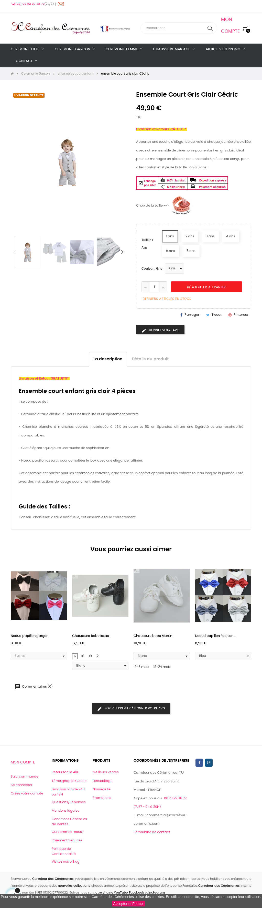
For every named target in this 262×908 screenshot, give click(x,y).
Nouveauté (102, 789)
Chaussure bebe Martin (153, 636)
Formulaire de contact (152, 832)
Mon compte (23, 762)
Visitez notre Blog (66, 861)
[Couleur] (174, 268)
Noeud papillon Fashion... (215, 636)
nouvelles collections (74, 885)
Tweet (217, 315)
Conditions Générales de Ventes (69, 822)
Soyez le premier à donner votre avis (131, 708)
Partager (191, 315)
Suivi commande (24, 776)
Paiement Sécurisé (67, 840)
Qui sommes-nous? (68, 832)
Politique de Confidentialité (64, 851)
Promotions (102, 798)
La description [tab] (108, 359)
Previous (14, 252)
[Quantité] (154, 287)
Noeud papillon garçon (29, 636)
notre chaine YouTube (110, 892)
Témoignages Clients (69, 781)
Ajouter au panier (206, 287)
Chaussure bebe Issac (90, 636)
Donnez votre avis (160, 330)
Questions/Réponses (69, 802)
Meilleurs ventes (106, 772)
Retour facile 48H (65, 772)
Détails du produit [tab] (150, 359)
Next (122, 252)
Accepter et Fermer (128, 904)
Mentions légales (65, 810)
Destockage (103, 781)
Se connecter (21, 785)
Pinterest (241, 315)
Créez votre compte (27, 793)
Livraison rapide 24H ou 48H (68, 792)
